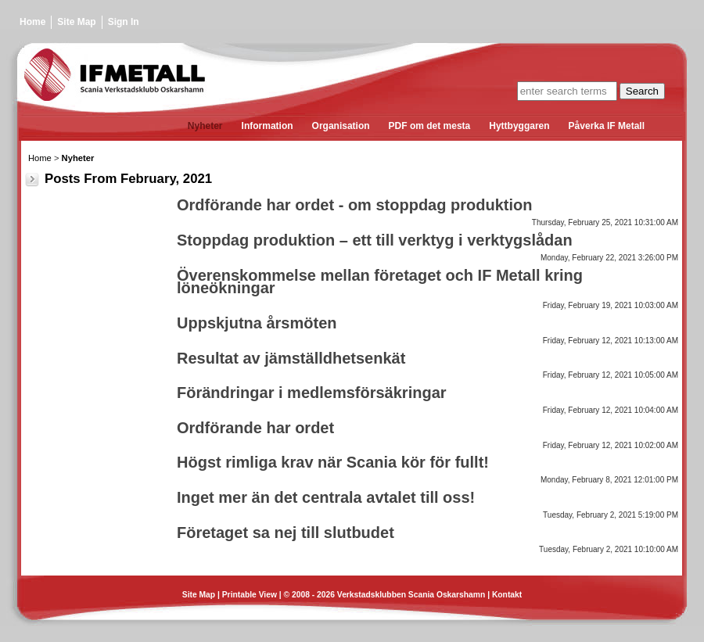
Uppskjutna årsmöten (256, 323)
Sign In (123, 21)
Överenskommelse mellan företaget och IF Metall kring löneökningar (380, 282)
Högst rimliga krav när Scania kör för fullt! (333, 462)
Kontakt (507, 594)
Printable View (249, 594)
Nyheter (78, 158)
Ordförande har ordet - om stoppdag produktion (354, 204)
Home (32, 21)
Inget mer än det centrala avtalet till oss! (326, 497)
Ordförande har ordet (255, 427)
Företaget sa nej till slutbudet (285, 532)
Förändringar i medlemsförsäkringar (312, 392)
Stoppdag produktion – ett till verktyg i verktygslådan (375, 240)
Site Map (76, 21)
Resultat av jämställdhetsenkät (291, 358)
